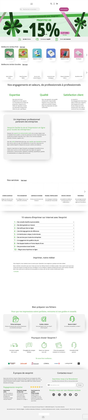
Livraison (45, 39)
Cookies (58, 409)
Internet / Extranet (66, 195)
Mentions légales (20, 409)
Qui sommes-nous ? (11, 409)
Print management (22, 195)
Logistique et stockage (36, 195)
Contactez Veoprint (64, 409)
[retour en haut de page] (43, 417)
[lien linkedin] (65, 394)
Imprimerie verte (6, 391)
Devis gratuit (64, 9)
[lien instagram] (59, 394)
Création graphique (7, 195)
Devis (65, 39)
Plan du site (72, 409)
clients (27, 39)
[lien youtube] (76, 394)
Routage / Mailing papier (51, 195)
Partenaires (78, 409)
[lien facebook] (70, 394)
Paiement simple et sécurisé (22, 391)
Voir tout (22, 47)
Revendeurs (81, 195)
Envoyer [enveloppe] (80, 385)
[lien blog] (53, 394)
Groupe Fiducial (40, 407)
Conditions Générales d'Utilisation (32, 409)
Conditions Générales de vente (48, 409)
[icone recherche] (21, 9)
